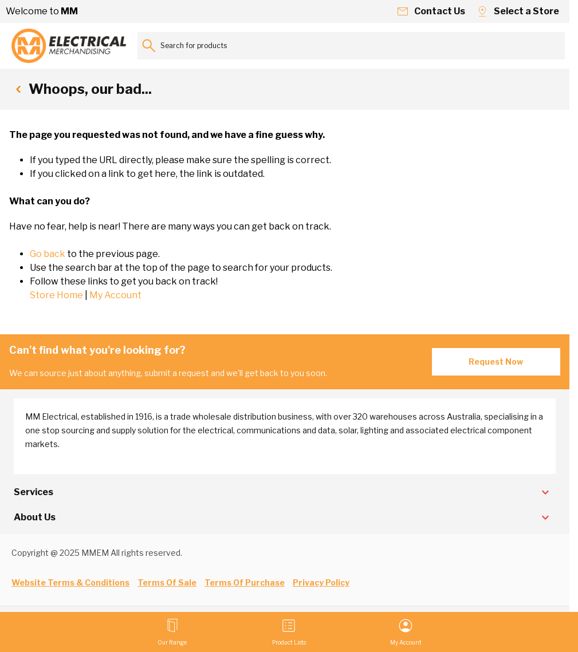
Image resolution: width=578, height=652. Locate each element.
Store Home (56, 295)
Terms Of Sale (166, 582)
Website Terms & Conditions (70, 582)
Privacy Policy (321, 582)
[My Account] (406, 632)
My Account (115, 295)
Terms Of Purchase (245, 582)
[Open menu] (172, 632)
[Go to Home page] (68, 45)
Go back (47, 253)
